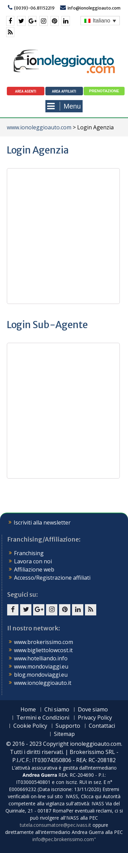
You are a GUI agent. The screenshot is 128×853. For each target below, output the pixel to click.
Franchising (29, 553)
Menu (64, 106)
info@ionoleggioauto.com (94, 8)
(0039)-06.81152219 (34, 8)
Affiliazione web (34, 569)
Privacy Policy (95, 717)
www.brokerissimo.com (43, 642)
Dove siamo (93, 709)
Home (28, 709)
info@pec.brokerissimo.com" (64, 839)
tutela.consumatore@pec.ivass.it (55, 825)
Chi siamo (56, 709)
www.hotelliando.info (41, 658)
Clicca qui (91, 796)
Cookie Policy (30, 726)
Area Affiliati (64, 91)
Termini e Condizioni (42, 717)
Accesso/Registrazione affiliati (52, 577)
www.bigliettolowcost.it (43, 650)
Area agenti (25, 91)
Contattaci (102, 726)
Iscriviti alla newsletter (42, 522)
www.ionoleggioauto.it (42, 683)
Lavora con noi (33, 561)
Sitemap (64, 734)
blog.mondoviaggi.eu (41, 674)
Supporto (68, 726)
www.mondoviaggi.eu (41, 666)
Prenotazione (104, 91)
